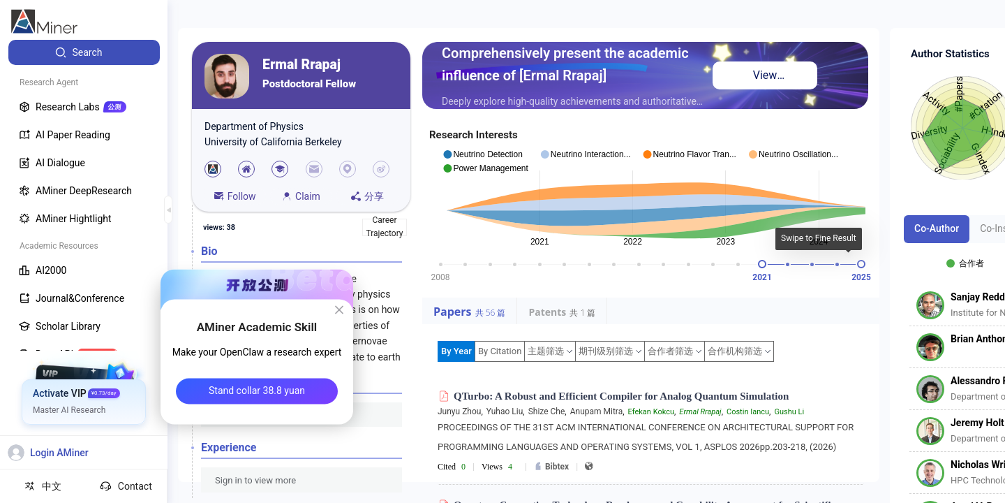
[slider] (762, 264)
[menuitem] (84, 52)
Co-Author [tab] (936, 228)
